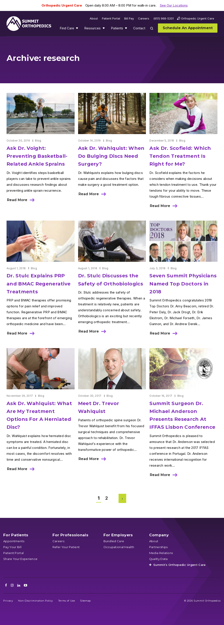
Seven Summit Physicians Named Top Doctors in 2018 (183, 283)
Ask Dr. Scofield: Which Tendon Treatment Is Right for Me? (180, 156)
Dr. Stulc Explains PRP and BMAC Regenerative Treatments (38, 283)
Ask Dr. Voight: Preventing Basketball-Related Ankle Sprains (37, 156)
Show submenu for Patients (126, 29)
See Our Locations (174, 5)
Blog (38, 140)
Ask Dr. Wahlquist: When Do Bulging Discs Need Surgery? (111, 156)
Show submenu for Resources (104, 29)
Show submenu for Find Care (77, 29)
